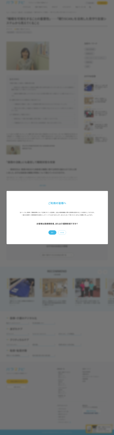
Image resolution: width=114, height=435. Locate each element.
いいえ (62, 232)
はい (52, 232)
